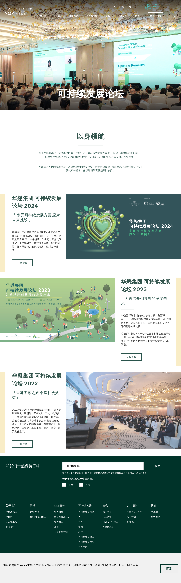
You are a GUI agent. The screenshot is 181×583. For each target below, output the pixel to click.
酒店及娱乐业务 (62, 517)
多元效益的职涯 (135, 512)
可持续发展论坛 (86, 542)
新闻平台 (107, 512)
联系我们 (155, 512)
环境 (80, 532)
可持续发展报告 (86, 537)
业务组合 (58, 512)
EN (115, 6)
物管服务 (58, 522)
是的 (71, 485)
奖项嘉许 (10, 527)
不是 (88, 485)
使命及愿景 (11, 512)
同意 (169, 568)
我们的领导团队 (38, 517)
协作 (137, 16)
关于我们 (44, 16)
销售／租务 (155, 16)
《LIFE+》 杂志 (110, 522)
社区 (80, 522)
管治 (59, 16)
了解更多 (22, 457)
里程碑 (9, 517)
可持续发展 (92, 16)
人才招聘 (122, 16)
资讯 (108, 16)
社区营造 (82, 547)
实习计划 (131, 517)
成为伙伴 (155, 517)
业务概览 (74, 16)
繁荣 (80, 527)
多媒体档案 (108, 527)
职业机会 (131, 522)
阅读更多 (132, 565)
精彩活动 (107, 517)
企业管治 (34, 512)
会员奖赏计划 (61, 532)
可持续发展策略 (86, 512)
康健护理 (58, 527)
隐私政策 (108, 473)
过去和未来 (11, 522)
